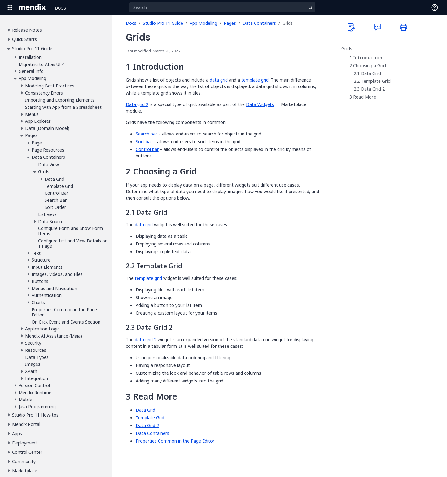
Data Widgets (260, 104)
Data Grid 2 (373, 89)
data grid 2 (145, 339)
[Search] (222, 7)
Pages (230, 23)
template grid (255, 80)
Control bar (147, 149)
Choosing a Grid (369, 65)
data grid (219, 80)
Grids (346, 48)
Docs (131, 23)
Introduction (367, 57)
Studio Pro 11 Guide (163, 23)
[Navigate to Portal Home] (32, 7)
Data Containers (259, 23)
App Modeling (203, 23)
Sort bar (144, 141)
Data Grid (371, 73)
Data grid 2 (137, 104)
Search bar (146, 133)
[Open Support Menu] (435, 7)
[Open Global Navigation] (10, 7)
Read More (364, 97)
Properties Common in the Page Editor (175, 441)
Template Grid (376, 81)
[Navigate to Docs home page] (60, 7)
